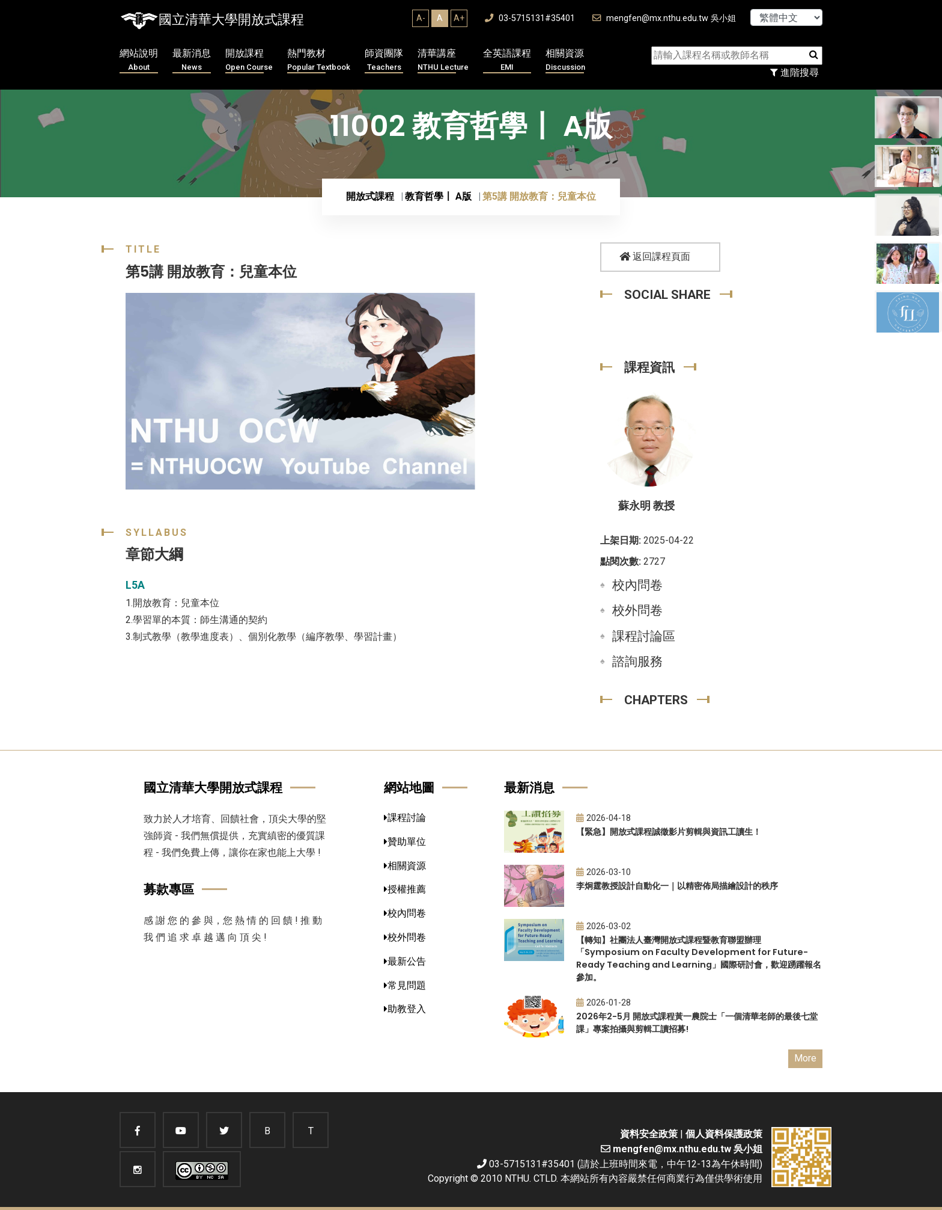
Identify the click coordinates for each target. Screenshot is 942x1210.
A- (420, 18)
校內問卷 (637, 585)
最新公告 (405, 961)
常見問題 (405, 985)
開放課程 (249, 60)
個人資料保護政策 (723, 1134)
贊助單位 (405, 841)
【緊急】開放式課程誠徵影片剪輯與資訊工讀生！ (668, 832)
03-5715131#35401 (530, 18)
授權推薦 (405, 889)
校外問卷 (637, 610)
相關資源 (565, 60)
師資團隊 (384, 60)
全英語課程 (507, 60)
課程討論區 (643, 636)
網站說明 (139, 60)
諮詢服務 (637, 661)
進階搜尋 (794, 72)
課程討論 (405, 817)
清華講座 (443, 60)
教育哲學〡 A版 (438, 196)
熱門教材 (318, 60)
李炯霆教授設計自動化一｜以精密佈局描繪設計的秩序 (677, 886)
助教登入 (405, 1009)
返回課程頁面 (654, 256)
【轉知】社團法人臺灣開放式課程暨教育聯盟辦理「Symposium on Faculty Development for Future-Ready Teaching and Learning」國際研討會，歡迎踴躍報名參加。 (698, 958)
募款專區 (169, 889)
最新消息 (191, 60)
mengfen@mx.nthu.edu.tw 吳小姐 (664, 18)
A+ (459, 18)
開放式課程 (370, 196)
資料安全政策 (649, 1134)
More (805, 1058)
